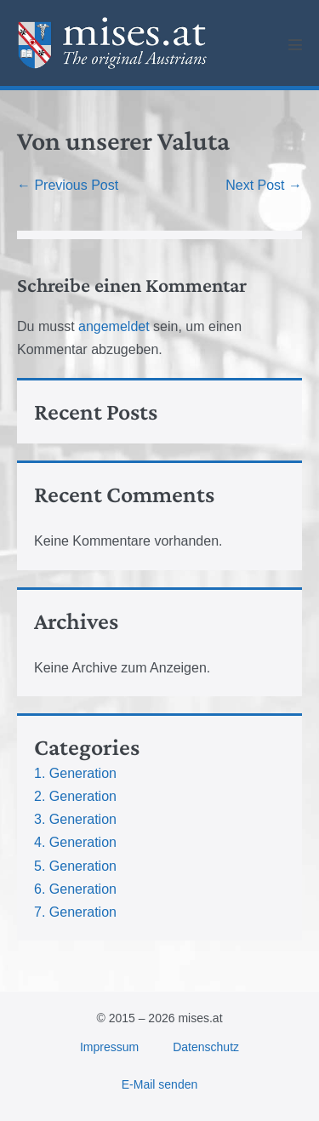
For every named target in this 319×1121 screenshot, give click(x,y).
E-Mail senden (160, 1084)
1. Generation (75, 773)
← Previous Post (67, 185)
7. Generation (75, 912)
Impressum (109, 1047)
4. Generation (75, 842)
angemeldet (114, 326)
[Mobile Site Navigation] (295, 44)
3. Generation (75, 819)
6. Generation (75, 889)
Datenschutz (206, 1047)
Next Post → (263, 185)
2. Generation (75, 796)
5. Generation (75, 866)
